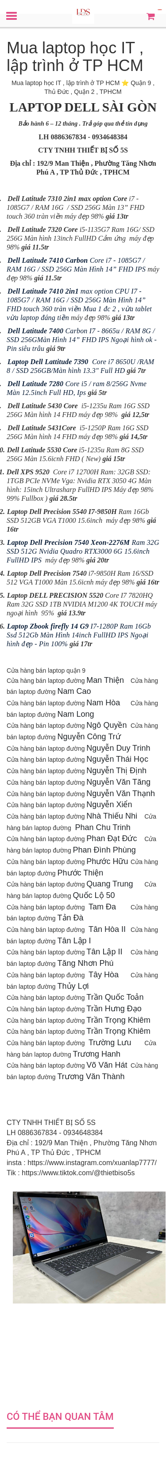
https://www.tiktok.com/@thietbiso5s (78, 1173)
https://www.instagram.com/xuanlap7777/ (92, 1162)
